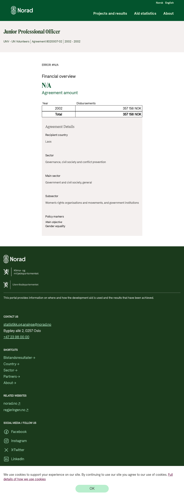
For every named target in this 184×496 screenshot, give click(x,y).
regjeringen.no (16, 410)
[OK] (92, 489)
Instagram (15, 441)
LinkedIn (14, 459)
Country (12, 364)
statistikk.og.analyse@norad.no (27, 324)
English (169, 3)
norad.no (12, 404)
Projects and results (110, 13)
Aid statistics (145, 13)
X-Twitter (14, 450)
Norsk (159, 3)
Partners (12, 376)
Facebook (15, 432)
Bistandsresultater (20, 358)
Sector (11, 370)
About (168, 13)
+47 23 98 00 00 (16, 337)
